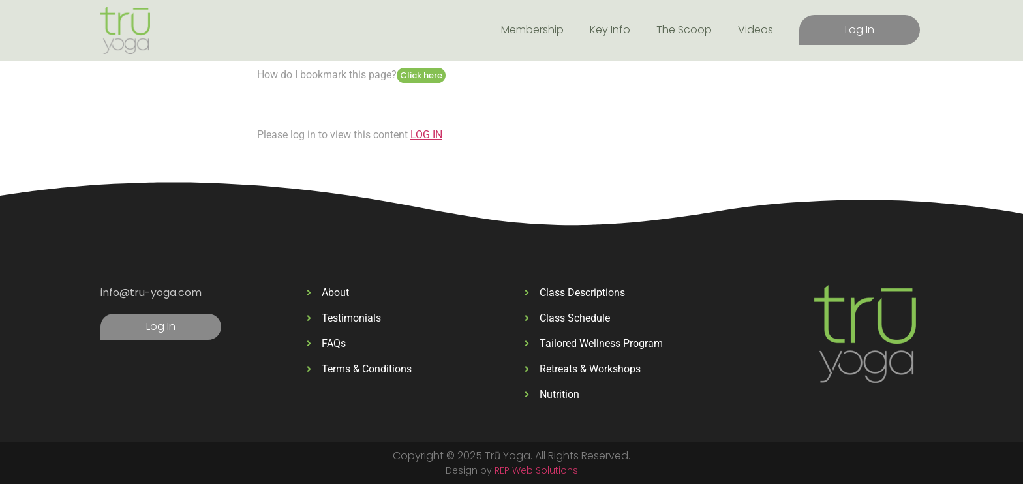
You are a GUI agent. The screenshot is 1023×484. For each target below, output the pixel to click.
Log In (859, 29)
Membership (532, 29)
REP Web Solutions (536, 470)
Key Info (610, 29)
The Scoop (684, 29)
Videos (755, 29)
